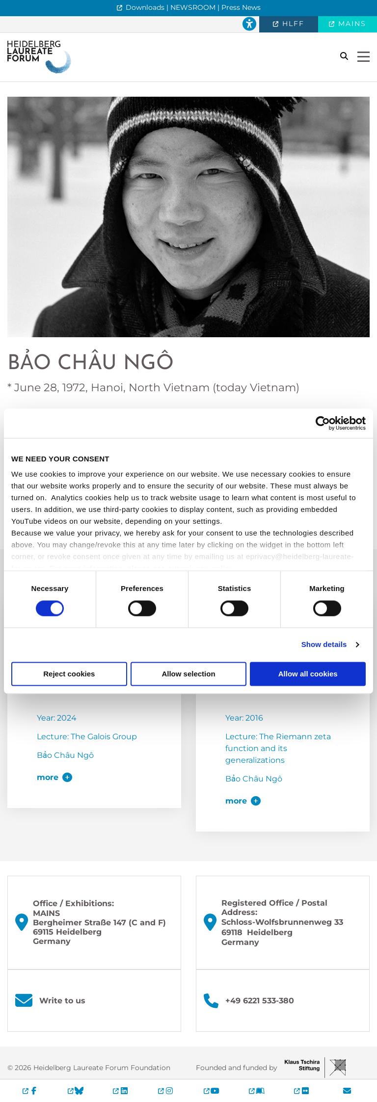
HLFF (291, 23)
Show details (324, 645)
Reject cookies (69, 674)
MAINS (350, 23)
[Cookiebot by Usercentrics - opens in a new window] (323, 423)
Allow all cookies (308, 674)
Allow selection (188, 674)
